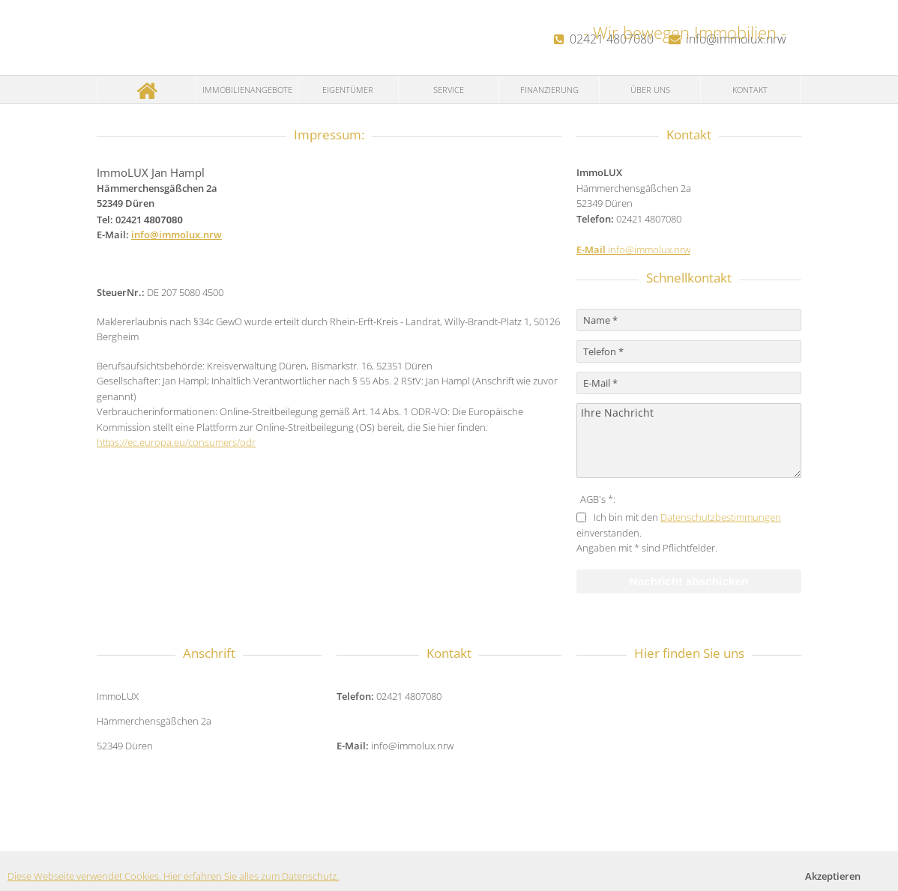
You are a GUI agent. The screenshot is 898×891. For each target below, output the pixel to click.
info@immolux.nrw (176, 234)
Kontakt (750, 89)
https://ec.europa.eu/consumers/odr (176, 442)
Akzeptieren (833, 876)
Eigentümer (347, 89)
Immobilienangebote (247, 89)
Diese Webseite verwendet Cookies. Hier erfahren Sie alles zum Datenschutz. (173, 876)
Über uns (650, 89)
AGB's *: (597, 499)
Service (448, 89)
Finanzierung (549, 89)
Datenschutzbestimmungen (720, 517)
